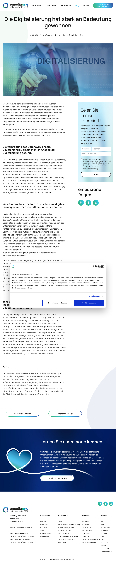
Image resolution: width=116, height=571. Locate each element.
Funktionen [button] (37, 5)
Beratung (85, 521)
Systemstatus (106, 551)
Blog (77, 5)
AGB (42, 530)
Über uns (43, 524)
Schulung (105, 548)
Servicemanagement (66, 539)
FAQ (102, 521)
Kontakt (43, 521)
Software (85, 524)
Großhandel (86, 527)
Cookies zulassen (89, 303)
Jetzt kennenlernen (57, 478)
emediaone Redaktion (68, 35)
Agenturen (86, 533)
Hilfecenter (105, 527)
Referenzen (66, 5)
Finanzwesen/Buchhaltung (69, 524)
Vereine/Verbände (89, 542)
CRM (60, 521)
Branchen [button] (51, 5)
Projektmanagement (66, 527)
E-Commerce (63, 533)
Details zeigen (94, 296)
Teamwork (62, 542)
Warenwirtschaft (64, 530)
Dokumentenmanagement (68, 536)
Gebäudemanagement (91, 539)
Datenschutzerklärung (90, 169)
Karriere (43, 527)
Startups (85, 536)
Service (85, 5)
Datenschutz (45, 533)
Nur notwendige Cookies (57, 303)
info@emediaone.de (24, 527)
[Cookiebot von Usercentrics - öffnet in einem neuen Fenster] (95, 266)
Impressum (44, 536)
